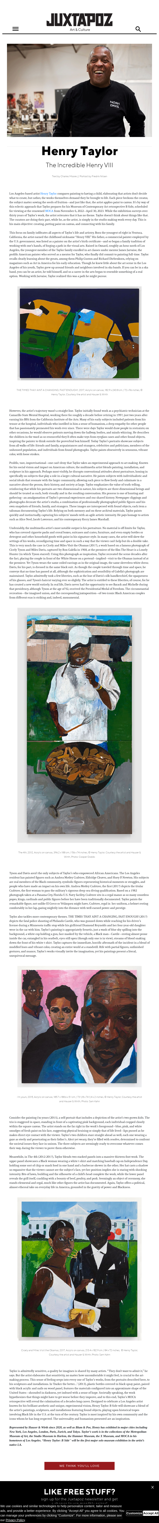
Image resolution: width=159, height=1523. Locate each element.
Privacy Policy (15, 1520)
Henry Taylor (48, 193)
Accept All (150, 1513)
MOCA (49, 211)
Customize (134, 1513)
